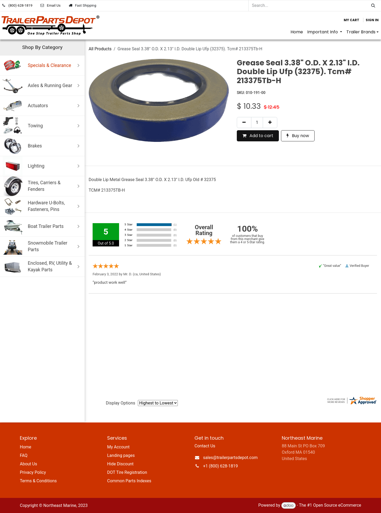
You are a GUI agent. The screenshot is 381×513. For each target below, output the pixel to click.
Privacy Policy (33, 472)
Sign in (372, 20)
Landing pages (121, 455)
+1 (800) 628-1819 (220, 466)
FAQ (24, 455)
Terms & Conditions (38, 480)
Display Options (120, 403)
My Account (118, 446)
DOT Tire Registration (127, 472)
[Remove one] (244, 122)
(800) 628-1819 (20, 5)
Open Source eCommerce (337, 505)
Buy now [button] (298, 136)
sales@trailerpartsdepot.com (230, 457)
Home (25, 446)
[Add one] (270, 122)
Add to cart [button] (257, 136)
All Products (100, 48)
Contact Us (204, 445)
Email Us (54, 5)
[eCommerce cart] (351, 20)
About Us (28, 463)
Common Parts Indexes (129, 480)
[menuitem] (296, 32)
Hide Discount (120, 463)
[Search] (373, 5)
